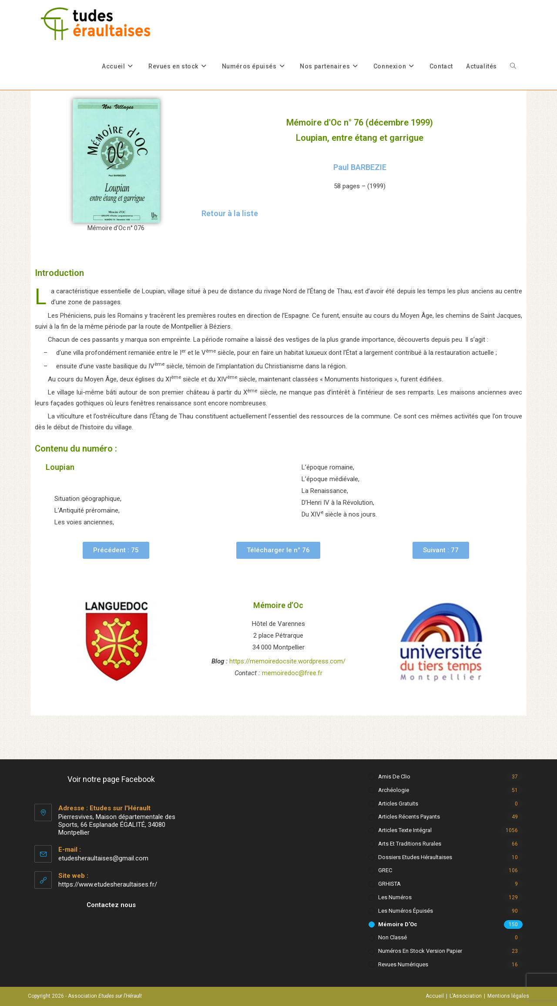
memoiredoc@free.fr (292, 673)
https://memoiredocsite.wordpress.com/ (287, 661)
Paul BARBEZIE (359, 167)
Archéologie (393, 790)
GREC (385, 870)
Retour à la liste (229, 213)
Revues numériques (403, 964)
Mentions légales (508, 996)
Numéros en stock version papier (420, 951)
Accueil (435, 996)
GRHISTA (389, 883)
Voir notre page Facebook (111, 779)
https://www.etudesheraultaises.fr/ (107, 884)
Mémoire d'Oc (397, 924)
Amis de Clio (394, 776)
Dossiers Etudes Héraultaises (415, 857)
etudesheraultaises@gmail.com (103, 858)
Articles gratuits (398, 803)
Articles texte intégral (405, 830)
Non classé (392, 937)
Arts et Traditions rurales (409, 843)
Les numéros (395, 897)
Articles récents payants (409, 816)
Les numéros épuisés (405, 910)
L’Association (466, 996)
